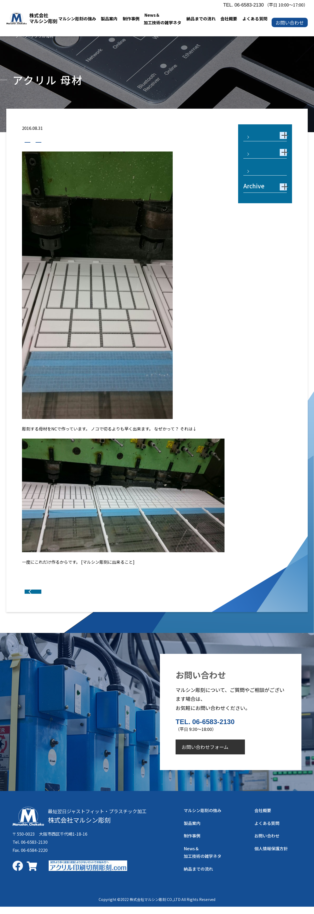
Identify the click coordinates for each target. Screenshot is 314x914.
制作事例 (35, 141)
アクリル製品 (67, 141)
